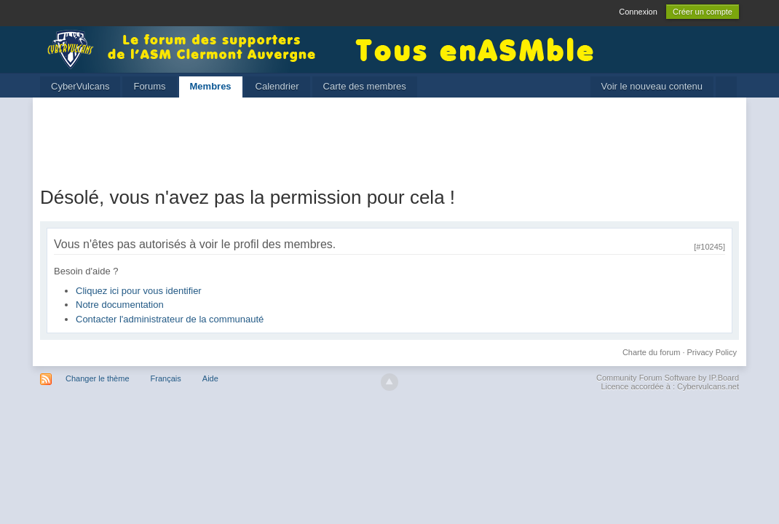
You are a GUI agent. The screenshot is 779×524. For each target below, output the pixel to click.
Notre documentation (120, 304)
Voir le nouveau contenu (652, 86)
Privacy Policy (712, 352)
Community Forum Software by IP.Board (667, 377)
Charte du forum (651, 352)
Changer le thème (97, 378)
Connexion (638, 11)
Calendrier (277, 86)
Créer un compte (702, 11)
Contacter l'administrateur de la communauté (170, 319)
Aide (210, 378)
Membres (211, 86)
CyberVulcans (80, 86)
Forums (149, 86)
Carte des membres (364, 86)
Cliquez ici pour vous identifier (139, 290)
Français (166, 378)
